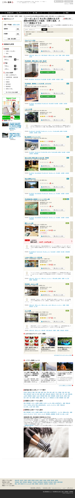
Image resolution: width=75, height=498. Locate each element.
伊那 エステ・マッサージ (46, 278)
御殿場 (36, 483)
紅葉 (34, 406)
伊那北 (37, 397)
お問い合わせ (70, 487)
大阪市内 (41, 483)
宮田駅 (62, 79)
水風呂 (37, 406)
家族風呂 (8, 86)
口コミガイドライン (56, 487)
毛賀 (25, 394)
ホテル (33, 403)
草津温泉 (17, 482)
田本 (45, 392)
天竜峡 (59, 392)
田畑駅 (30, 279)
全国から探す (16, 24)
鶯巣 (33, 392)
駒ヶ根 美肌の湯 (38, 103)
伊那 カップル (37, 55)
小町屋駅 (53, 79)
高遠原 (34, 395)
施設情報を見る (46, 51)
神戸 (55, 483)
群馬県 (33, 480)
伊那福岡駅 (31, 104)
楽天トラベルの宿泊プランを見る (48, 72)
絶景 (58, 405)
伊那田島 (30, 395)
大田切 (65, 395)
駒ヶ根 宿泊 (31, 79)
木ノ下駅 (67, 278)
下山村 (33, 394)
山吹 (66, 394)
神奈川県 (17, 480)
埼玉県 (21, 480)
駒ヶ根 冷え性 (37, 79)
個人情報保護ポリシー (47, 491)
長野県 (48, 480)
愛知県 (52, 480)
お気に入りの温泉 (59, 1)
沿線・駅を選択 (12, 38)
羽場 (57, 397)
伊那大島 (70, 394)
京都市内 (46, 483)
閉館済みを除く (50, 32)
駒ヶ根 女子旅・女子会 (46, 152)
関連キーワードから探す (8, 485)
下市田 (57, 394)
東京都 (37, 480)
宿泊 (25, 403)
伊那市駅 (67, 55)
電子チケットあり (30, 32)
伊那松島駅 (35, 279)
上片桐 (25, 395)
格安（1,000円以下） (57, 403)
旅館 (64, 403)
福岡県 (56, 480)
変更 (18, 29)
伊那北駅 (31, 306)
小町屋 (57, 395)
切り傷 (57, 414)
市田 (60, 394)
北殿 (44, 397)
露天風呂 (28, 403)
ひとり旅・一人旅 (28, 406)
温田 (42, 392)
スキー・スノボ (41, 414)
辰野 (68, 397)
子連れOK (62, 405)
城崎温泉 (30, 482)
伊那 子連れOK (44, 55)
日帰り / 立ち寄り (10, 51)
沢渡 (27, 397)
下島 (30, 397)
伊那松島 (52, 397)
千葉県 (25, 480)
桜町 (44, 394)
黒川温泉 (50, 482)
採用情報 (71, 491)
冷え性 (45, 403)
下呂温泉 (35, 482)
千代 (56, 392)
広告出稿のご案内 (47, 487)
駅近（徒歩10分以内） (41, 405)
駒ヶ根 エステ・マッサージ (46, 131)
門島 (48, 392)
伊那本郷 (42, 395)
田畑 (41, 397)
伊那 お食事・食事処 (56, 278)
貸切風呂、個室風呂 (50, 414)
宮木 (65, 397)
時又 (66, 392)
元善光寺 (53, 394)
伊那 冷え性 (31, 55)
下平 (63, 394)
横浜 (16, 483)
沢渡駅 (63, 55)
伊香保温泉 (40, 482)
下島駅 (59, 55)
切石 (38, 394)
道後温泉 (46, 482)
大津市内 (51, 483)
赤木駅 (30, 56)
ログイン (66, 3)
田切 (49, 395)
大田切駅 (58, 79)
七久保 (38, 395)
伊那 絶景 (43, 330)
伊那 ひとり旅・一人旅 (53, 55)
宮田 (69, 395)
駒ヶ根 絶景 (51, 103)
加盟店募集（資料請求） (35, 487)
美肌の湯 (68, 403)
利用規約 (66, 491)
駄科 (69, 392)
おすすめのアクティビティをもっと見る (63, 355)
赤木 (25, 397)
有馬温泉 (25, 482)
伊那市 (33, 397)
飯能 (33, 483)
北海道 (44, 480)
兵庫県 (29, 480)
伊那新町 (61, 397)
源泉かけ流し (66, 412)
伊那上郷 (48, 394)
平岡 (36, 392)
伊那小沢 (30, 392)
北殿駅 (63, 278)
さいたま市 (29, 483)
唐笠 (51, 392)
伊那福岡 (53, 395)
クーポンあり (40, 32)
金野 (53, 392)
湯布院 (55, 482)
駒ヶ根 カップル (52, 173)
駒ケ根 (61, 395)
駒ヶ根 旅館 (43, 79)
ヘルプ (64, 487)
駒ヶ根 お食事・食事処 (58, 131)
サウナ (25, 405)
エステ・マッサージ (51, 405)
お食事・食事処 (39, 403)
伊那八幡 (28, 394)
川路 (63, 392)
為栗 (39, 392)
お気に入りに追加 (59, 51)
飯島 (46, 395)
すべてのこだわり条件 (12, 92)
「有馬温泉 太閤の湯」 (29, 425)
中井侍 (25, 392)
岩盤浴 (8, 82)
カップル (49, 403)
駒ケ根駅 (49, 79)
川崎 (19, 483)
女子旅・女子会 (31, 405)
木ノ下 (47, 397)
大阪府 (40, 480)
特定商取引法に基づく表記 (58, 491)
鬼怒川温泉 (60, 482)
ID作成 (71, 3)
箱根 (21, 482)
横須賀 (22, 483)
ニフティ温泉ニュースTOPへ (65, 385)
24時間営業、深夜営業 (12, 77)
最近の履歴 (68, 1)
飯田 (41, 394)
